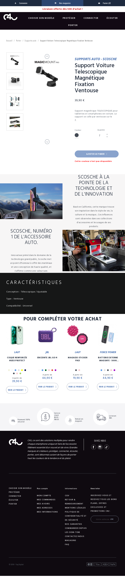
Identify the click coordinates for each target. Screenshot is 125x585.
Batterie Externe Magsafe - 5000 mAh (108, 359)
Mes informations (47, 512)
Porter (73, 25)
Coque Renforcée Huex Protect (17, 359)
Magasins (70, 540)
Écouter (112, 18)
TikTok (106, 447)
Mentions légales (75, 507)
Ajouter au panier (96, 154)
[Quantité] (101, 135)
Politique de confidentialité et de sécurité (76, 516)
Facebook (93, 447)
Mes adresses (45, 507)
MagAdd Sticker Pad (77, 359)
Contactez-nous (74, 536)
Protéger (69, 18)
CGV (67, 495)
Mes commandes (46, 499)
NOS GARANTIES (73, 524)
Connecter (90, 18)
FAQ (67, 544)
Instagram (100, 447)
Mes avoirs (43, 503)
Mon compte (44, 495)
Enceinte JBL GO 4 (47, 357)
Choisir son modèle (41, 18)
